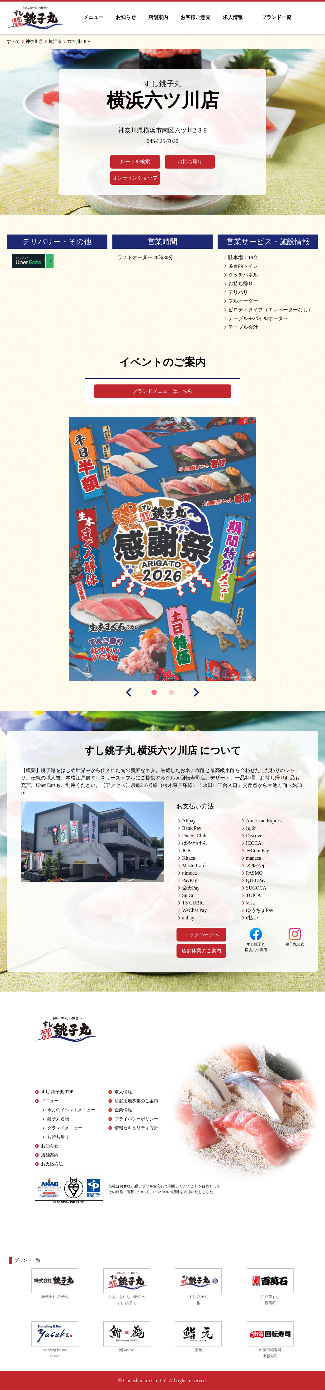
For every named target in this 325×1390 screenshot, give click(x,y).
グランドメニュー (64, 1128)
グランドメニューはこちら (162, 391)
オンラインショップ (135, 177)
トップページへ (201, 934)
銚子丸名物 (58, 1119)
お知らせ (126, 17)
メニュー (93, 17)
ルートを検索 (135, 161)
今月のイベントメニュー (71, 1110)
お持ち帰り (189, 161)
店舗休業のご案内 (201, 950)
